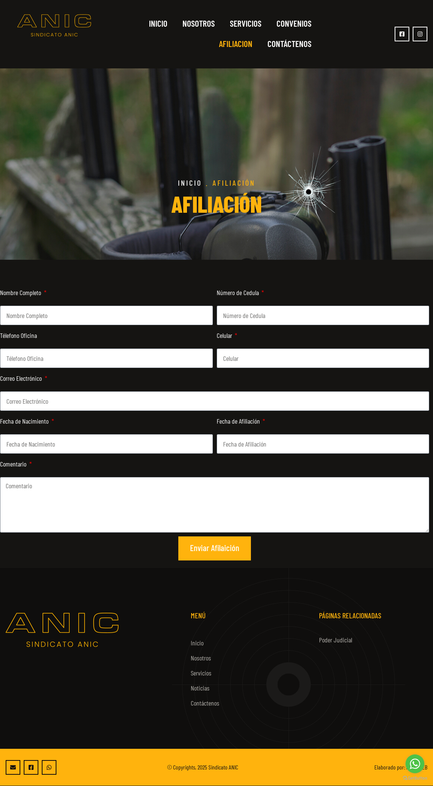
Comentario (14, 464)
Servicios (245, 23)
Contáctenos (289, 43)
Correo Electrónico (21, 378)
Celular (225, 335)
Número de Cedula (238, 292)
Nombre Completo (21, 292)
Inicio (158, 23)
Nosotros (198, 23)
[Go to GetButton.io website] (415, 778)
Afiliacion (235, 43)
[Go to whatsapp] (415, 763)
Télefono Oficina (18, 335)
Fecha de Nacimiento (25, 421)
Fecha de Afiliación (239, 421)
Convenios (294, 23)
